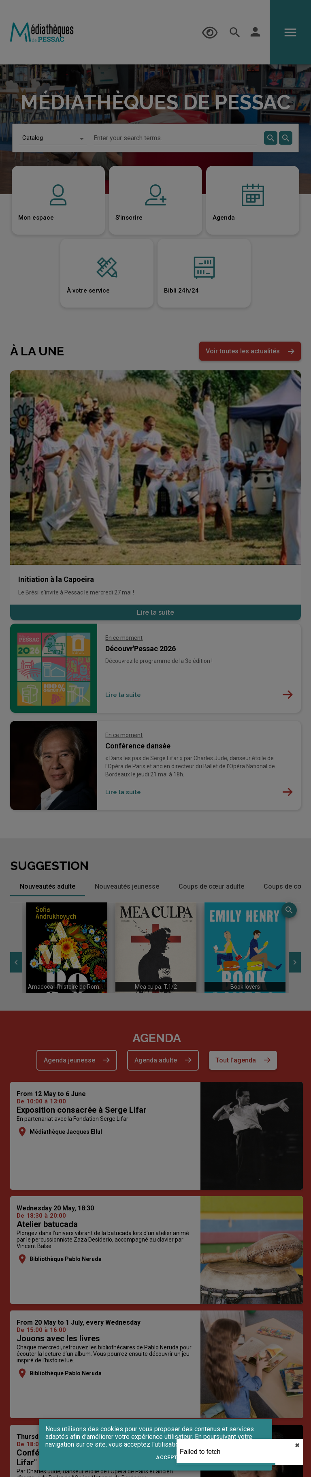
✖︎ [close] (297, 1445)
